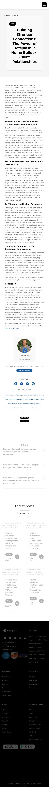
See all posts (24, 514)
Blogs (12, 23)
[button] (44, 4)
